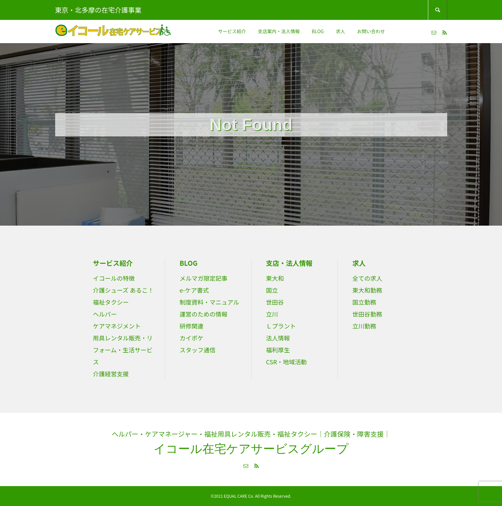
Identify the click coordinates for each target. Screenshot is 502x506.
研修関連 (192, 326)
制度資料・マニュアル (209, 302)
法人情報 (278, 337)
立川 (272, 314)
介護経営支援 (111, 373)
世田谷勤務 (367, 314)
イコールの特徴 (114, 278)
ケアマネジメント (117, 326)
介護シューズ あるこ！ (123, 290)
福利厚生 (278, 349)
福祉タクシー (111, 302)
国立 (272, 290)
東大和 (275, 278)
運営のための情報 (204, 314)
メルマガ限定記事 (204, 278)
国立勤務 (364, 302)
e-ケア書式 (194, 290)
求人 (340, 31)
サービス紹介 (232, 31)
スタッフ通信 (198, 349)
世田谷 (275, 302)
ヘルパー (105, 314)
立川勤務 (364, 326)
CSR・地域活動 (286, 361)
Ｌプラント (281, 326)
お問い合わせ (371, 31)
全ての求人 (367, 278)
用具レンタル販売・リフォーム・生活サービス (123, 349)
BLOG (318, 31)
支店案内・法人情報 (279, 31)
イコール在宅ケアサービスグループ (251, 449)
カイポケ (192, 337)
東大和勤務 (367, 290)
